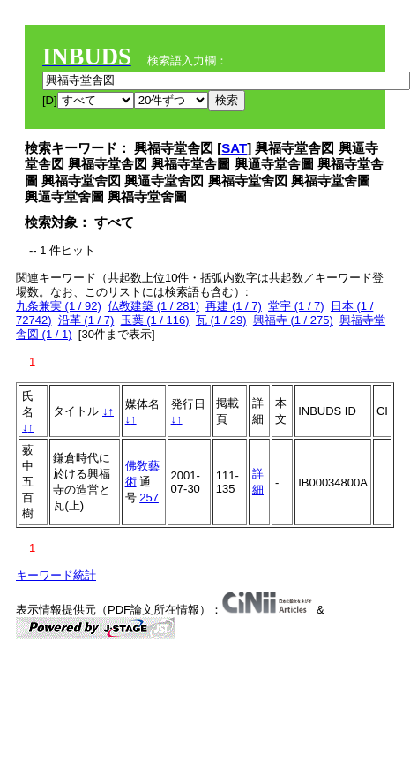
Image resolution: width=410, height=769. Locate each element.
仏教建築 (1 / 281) (153, 306)
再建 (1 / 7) (233, 306)
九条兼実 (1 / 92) (58, 306)
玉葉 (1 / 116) (155, 320)
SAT (234, 147)
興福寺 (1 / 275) (293, 320)
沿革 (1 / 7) (86, 320)
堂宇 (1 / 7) (296, 306)
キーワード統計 (56, 575)
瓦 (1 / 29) (221, 320)
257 (149, 497)
